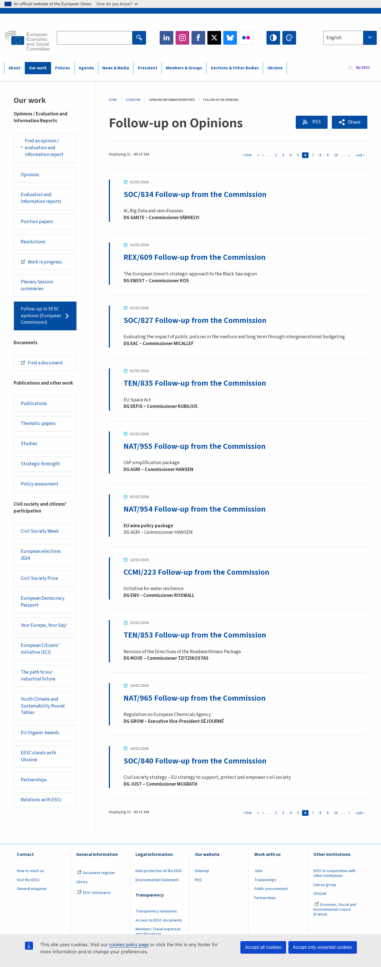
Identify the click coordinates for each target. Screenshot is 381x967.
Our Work (133, 100)
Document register (96, 873)
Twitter (214, 38)
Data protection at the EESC (159, 871)
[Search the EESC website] (94, 38)
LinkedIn (166, 38)
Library (82, 882)
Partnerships (34, 780)
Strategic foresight (40, 463)
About (14, 68)
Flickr (246, 38)
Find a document (42, 362)
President (147, 68)
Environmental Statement (157, 880)
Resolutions (33, 241)
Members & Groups (184, 68)
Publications (34, 403)
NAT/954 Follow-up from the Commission (195, 509)
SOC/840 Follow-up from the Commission (195, 761)
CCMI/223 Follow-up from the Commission (196, 572)
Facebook (198, 38)
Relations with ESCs (41, 799)
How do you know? (117, 3)
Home (113, 100)
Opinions (30, 174)
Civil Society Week (40, 531)
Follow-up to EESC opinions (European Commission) (41, 316)
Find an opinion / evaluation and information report (42, 148)
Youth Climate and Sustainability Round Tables (43, 706)
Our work (38, 68)
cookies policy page (129, 944)
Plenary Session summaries (37, 285)
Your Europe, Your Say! (44, 625)
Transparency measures (156, 911)
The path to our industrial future (38, 675)
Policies (62, 68)
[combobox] (350, 38)
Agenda (86, 68)
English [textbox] (334, 37)
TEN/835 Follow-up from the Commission (195, 383)
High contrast (273, 38)
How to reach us (30, 871)
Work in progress (41, 261)
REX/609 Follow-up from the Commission (195, 257)
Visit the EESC (28, 880)
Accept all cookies (263, 947)
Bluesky (230, 38)
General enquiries (32, 889)
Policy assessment (39, 484)
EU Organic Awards (40, 732)
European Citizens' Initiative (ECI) (40, 649)
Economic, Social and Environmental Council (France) (334, 909)
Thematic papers (38, 423)
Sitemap (202, 871)
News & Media (115, 68)
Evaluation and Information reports (41, 198)
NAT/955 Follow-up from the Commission (195, 446)
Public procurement (271, 889)
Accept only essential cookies (322, 947)
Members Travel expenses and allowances (158, 931)
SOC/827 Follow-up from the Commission (195, 320)
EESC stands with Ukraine (38, 756)
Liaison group (324, 885)
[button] (349, 122)
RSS (316, 122)
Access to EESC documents (159, 920)
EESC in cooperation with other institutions (334, 873)
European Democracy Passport (42, 602)
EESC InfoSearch (94, 893)
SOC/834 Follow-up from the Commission (195, 194)
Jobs (258, 871)
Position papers (37, 221)
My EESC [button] (363, 67)
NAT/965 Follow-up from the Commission (195, 698)
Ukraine (275, 68)
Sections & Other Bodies (235, 68)
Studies (29, 443)
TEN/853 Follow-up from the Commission (195, 635)
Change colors (289, 38)
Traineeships (265, 880)
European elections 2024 (41, 555)
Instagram (182, 38)
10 (337, 155)
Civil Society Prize (39, 578)
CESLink (319, 894)
